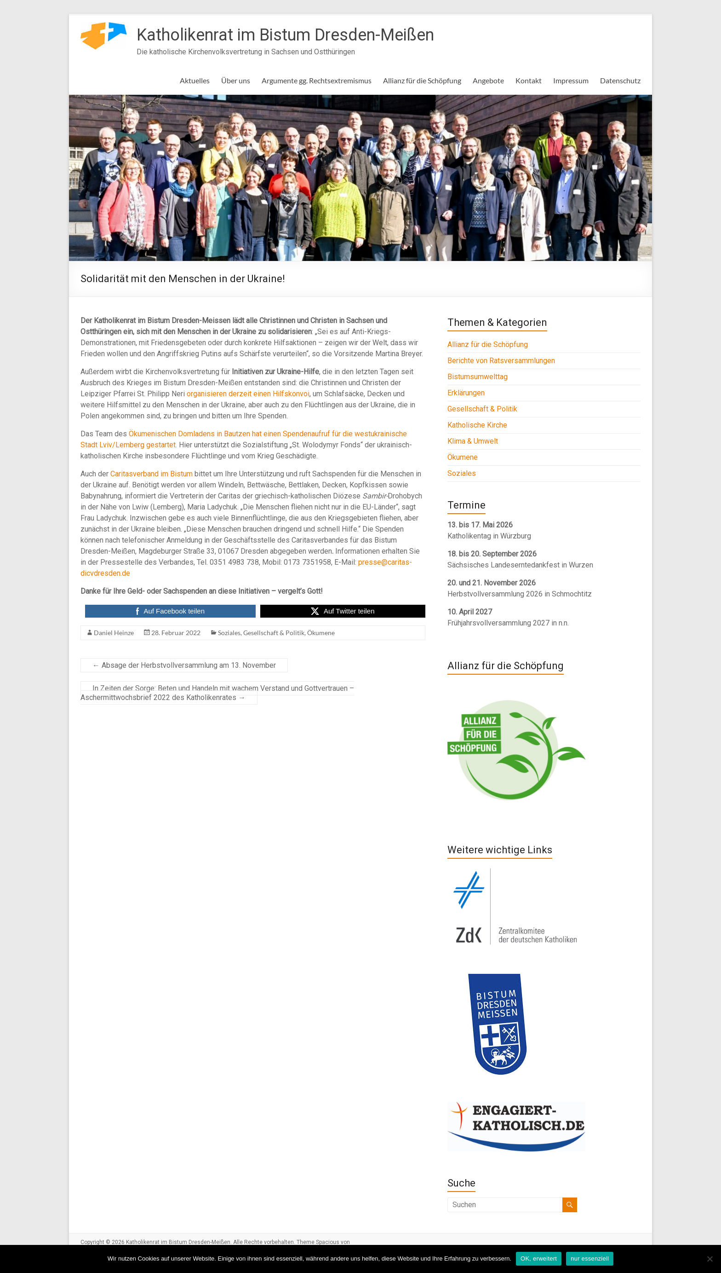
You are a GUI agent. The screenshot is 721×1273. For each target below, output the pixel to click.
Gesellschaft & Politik (273, 632)
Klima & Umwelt (472, 441)
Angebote (488, 80)
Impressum (571, 80)
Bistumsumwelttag (477, 376)
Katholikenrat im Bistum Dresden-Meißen (285, 35)
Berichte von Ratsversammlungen (501, 360)
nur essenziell (590, 1258)
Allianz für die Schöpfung (422, 80)
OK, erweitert (539, 1258)
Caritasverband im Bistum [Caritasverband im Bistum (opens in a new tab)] (151, 473)
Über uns (235, 80)
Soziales (229, 632)
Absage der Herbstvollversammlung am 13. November (184, 665)
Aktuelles (195, 80)
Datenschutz (620, 80)
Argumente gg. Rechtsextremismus (317, 80)
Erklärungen (466, 392)
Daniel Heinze (114, 632)
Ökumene (321, 632)
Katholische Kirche (477, 425)
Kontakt (528, 80)
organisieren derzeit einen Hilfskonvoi (248, 393)
